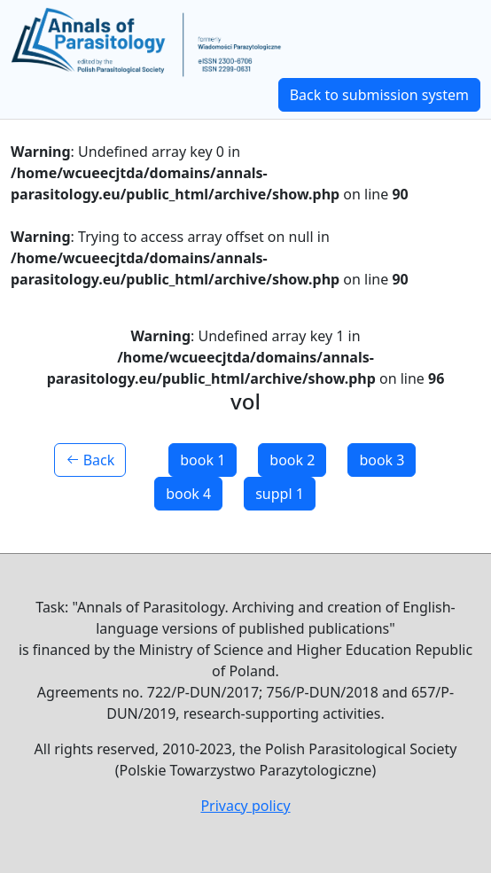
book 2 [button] (292, 460)
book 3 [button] (381, 460)
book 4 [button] (188, 493)
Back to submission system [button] (379, 95)
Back (90, 460)
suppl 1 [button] (279, 493)
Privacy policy (245, 805)
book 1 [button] (202, 460)
